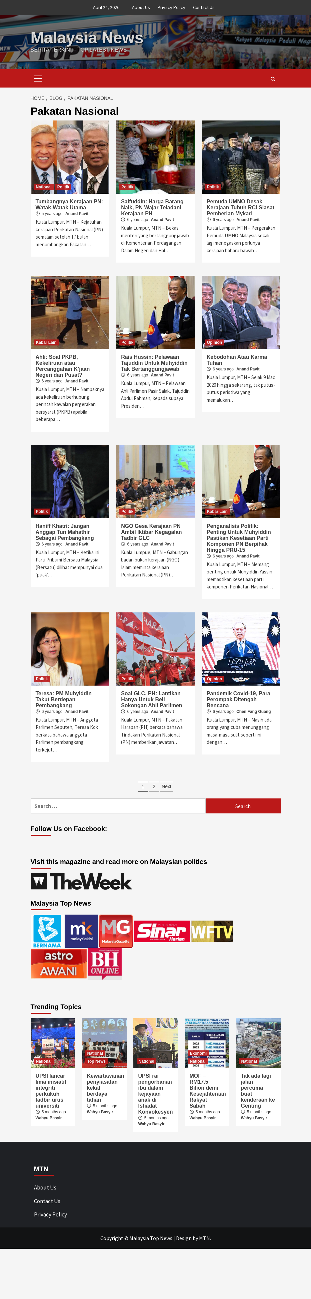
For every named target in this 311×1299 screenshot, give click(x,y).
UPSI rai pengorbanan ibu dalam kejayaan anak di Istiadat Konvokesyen (155, 1094)
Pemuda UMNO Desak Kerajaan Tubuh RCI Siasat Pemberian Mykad (240, 207)
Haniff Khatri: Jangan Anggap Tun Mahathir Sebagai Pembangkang (65, 532)
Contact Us (204, 7)
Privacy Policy (171, 7)
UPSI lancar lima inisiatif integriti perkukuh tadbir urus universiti (51, 1091)
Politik (63, 187)
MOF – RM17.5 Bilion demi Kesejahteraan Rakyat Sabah (208, 1091)
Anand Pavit (76, 213)
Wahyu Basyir (49, 1118)
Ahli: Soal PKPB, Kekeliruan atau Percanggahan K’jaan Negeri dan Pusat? (63, 366)
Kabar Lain (46, 342)
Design (184, 1238)
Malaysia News (87, 38)
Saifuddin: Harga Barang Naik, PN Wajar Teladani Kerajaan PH (152, 207)
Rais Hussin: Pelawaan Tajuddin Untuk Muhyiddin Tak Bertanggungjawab (154, 363)
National (44, 187)
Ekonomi (198, 1053)
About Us (141, 7)
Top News (96, 1061)
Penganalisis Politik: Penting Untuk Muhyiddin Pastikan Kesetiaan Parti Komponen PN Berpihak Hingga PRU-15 (239, 538)
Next (166, 786)
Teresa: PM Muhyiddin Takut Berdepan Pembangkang (64, 699)
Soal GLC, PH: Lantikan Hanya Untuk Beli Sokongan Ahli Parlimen (151, 699)
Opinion (214, 342)
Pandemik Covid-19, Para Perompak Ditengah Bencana (238, 699)
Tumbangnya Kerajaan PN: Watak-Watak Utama (69, 204)
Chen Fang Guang (253, 711)
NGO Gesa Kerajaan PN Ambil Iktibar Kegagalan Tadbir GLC (151, 532)
